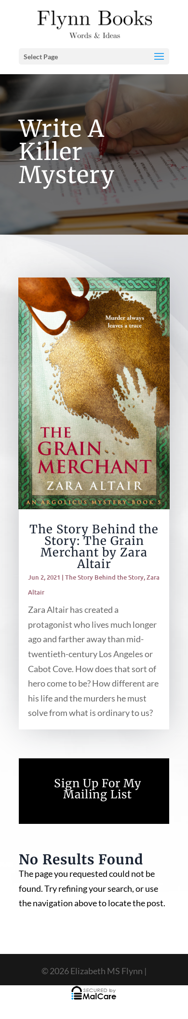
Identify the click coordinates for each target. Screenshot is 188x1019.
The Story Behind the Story (104, 577)
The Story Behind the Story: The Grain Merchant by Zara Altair (94, 546)
